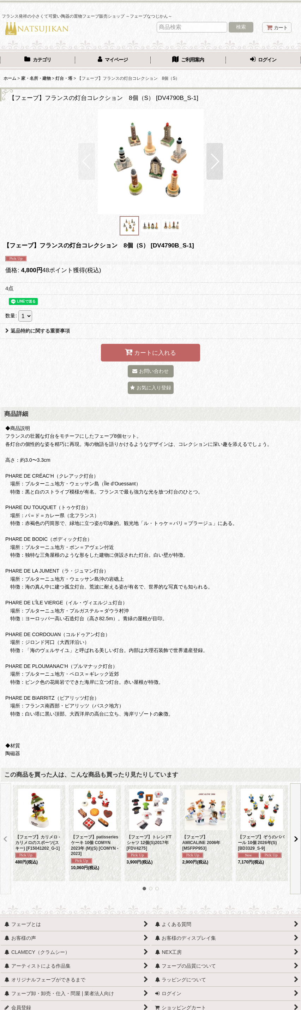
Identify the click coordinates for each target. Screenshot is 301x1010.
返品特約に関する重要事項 (37, 331)
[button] (86, 161)
